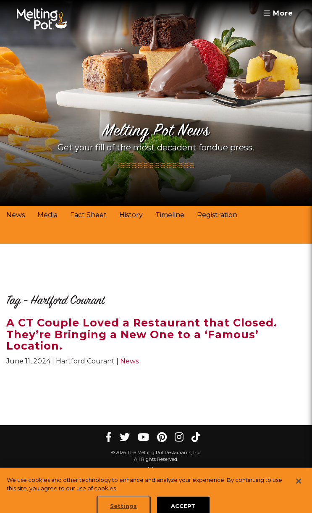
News (129, 361)
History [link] (131, 215)
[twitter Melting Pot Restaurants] (125, 437)
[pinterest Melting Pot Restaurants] (162, 437)
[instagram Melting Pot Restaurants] (179, 437)
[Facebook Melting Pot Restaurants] (108, 437)
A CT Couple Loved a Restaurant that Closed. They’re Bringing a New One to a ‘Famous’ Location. (141, 334)
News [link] (15, 215)
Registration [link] (217, 215)
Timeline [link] (169, 215)
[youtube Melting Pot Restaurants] (143, 437)
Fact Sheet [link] (88, 215)
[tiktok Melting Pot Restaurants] (195, 437)
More (278, 13)
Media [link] (47, 215)
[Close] (298, 485)
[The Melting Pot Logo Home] (42, 18)
